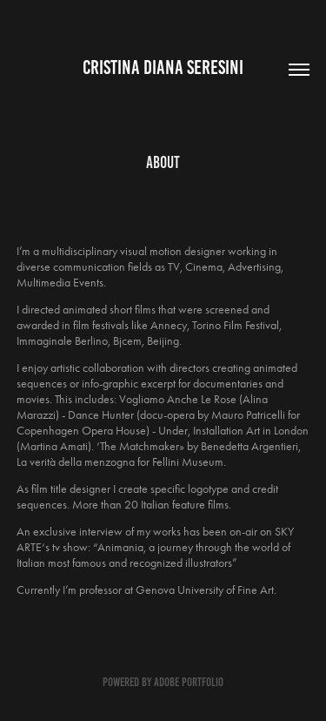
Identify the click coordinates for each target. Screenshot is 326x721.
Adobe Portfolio (188, 682)
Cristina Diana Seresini (163, 67)
